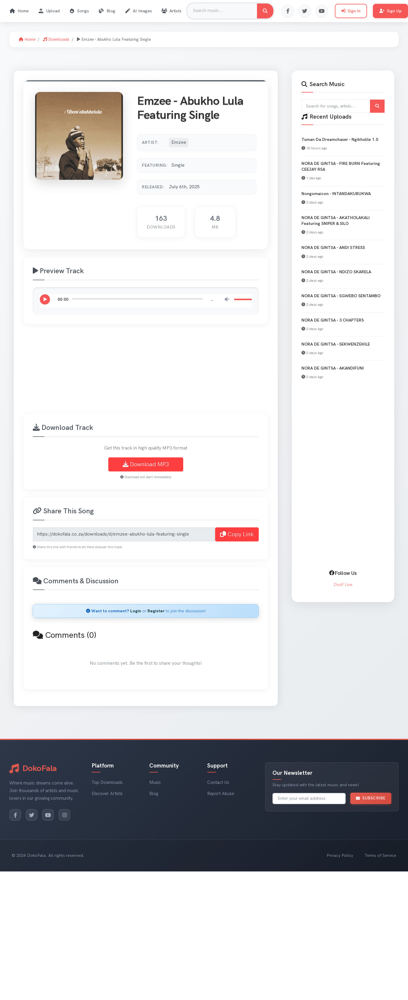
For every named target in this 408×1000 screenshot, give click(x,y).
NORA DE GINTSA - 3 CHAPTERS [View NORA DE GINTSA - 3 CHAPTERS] (332, 320)
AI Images (138, 10)
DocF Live (343, 584)
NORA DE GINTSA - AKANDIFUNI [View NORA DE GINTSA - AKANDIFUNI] (332, 368)
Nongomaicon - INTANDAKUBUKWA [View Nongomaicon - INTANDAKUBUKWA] (336, 193)
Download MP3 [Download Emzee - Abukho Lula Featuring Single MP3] (146, 464)
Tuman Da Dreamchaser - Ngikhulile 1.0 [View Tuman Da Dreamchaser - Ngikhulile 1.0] (339, 139)
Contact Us (218, 782)
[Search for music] (265, 11)
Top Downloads (107, 782)
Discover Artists (107, 793)
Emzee (178, 142)
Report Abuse (220, 793)
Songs (79, 10)
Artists (171, 10)
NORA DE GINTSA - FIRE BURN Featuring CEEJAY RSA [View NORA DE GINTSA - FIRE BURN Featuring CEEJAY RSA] (340, 166)
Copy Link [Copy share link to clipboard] (237, 534)
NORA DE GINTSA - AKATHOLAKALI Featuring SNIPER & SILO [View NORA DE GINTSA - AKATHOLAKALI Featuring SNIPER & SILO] (335, 220)
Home (19, 10)
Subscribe (371, 798)
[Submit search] (377, 106)
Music (155, 782)
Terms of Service (380, 855)
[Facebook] (15, 815)
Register (156, 610)
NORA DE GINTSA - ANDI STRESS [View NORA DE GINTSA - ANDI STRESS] (333, 247)
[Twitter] (31, 815)
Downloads (56, 39)
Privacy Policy (340, 855)
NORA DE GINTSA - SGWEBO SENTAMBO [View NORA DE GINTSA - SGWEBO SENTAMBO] (340, 295)
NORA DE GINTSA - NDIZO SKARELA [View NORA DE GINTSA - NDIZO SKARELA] (336, 271)
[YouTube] (48, 815)
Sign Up (390, 10)
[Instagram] (64, 815)
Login (135, 610)
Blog (106, 10)
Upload (49, 10)
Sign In (351, 10)
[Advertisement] (181, 372)
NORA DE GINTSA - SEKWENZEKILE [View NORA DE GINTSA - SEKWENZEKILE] (335, 344)
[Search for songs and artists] (343, 106)
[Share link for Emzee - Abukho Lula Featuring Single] (124, 534)
